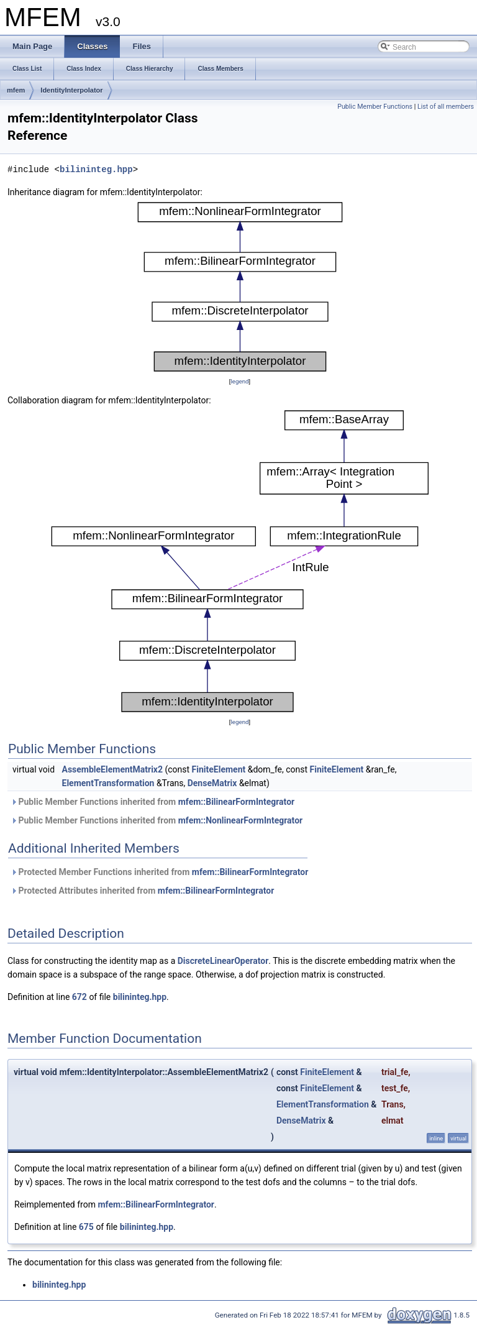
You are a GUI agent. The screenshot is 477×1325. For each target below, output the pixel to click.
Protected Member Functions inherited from (159, 872)
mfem (16, 90)
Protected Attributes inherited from (142, 891)
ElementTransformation (108, 783)
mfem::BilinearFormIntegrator (236, 802)
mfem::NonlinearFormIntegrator (240, 820)
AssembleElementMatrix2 (112, 769)
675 (86, 1227)
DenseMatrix (212, 783)
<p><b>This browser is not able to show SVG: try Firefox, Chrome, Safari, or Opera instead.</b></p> (240, 287)
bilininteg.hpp (96, 169)
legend (239, 381)
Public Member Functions (374, 107)
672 (79, 997)
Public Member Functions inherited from (152, 802)
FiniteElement (219, 769)
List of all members (445, 107)
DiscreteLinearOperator (223, 961)
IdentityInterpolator (71, 90)
